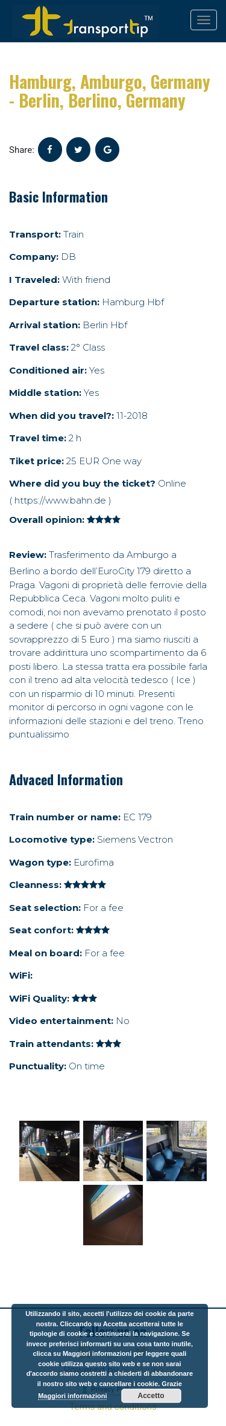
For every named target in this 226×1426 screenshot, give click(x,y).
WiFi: (21, 975)
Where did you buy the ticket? (82, 483)
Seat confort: (41, 930)
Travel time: (37, 438)
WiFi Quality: (39, 998)
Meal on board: (45, 953)
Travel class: (39, 347)
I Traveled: (34, 279)
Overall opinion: (46, 519)
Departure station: (54, 302)
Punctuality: (37, 1066)
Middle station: (45, 392)
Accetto (151, 1396)
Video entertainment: (61, 1020)
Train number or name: (65, 817)
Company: (33, 256)
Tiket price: (36, 461)
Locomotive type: (52, 839)
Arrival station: (44, 325)
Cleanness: (35, 884)
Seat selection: (45, 907)
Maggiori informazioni (72, 1395)
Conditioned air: (48, 370)
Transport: (35, 234)
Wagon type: (40, 862)
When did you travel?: (61, 415)
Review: (27, 554)
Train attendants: (51, 1043)
